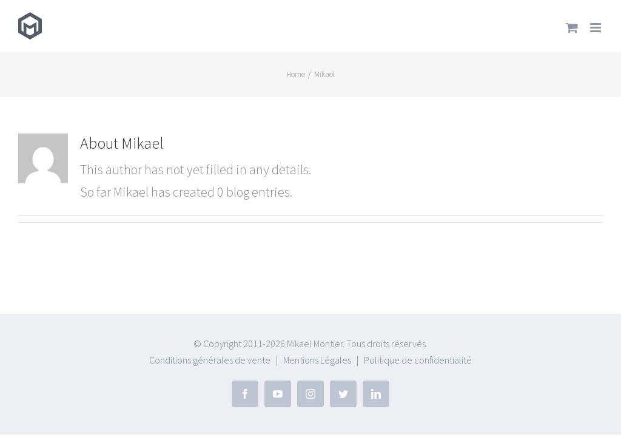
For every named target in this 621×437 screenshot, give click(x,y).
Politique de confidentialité (418, 360)
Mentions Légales (317, 360)
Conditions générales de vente (209, 360)
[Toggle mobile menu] (596, 27)
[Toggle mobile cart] (572, 27)
